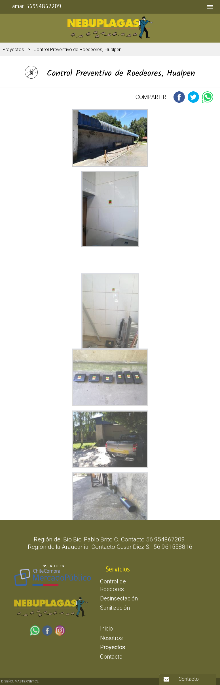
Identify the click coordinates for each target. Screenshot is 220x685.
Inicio (106, 628)
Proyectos (13, 49)
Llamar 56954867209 (34, 6)
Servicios (118, 569)
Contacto (111, 656)
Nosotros (111, 637)
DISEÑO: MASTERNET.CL (20, 681)
